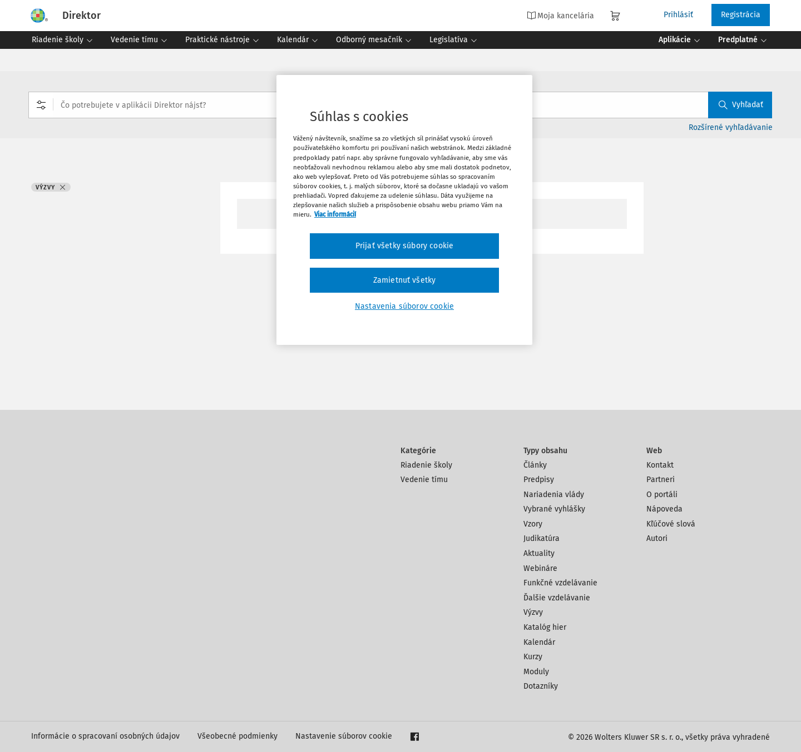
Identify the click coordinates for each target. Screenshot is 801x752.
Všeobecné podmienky (237, 736)
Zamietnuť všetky (404, 280)
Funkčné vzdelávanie (560, 583)
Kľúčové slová (670, 524)
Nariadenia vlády (553, 494)
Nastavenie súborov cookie (343, 736)
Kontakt (660, 465)
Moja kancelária (560, 15)
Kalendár (539, 642)
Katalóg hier (544, 627)
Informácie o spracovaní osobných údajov (105, 736)
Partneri (660, 479)
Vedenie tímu (424, 479)
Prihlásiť (678, 14)
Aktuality (539, 553)
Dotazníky (540, 686)
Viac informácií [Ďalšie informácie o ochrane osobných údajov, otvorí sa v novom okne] (335, 214)
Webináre (540, 568)
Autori (657, 538)
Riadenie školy (426, 465)
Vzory (532, 524)
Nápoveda (664, 509)
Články (535, 465)
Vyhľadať (741, 104)
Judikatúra (541, 538)
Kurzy (532, 656)
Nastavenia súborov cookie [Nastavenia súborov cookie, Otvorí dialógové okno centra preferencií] (404, 306)
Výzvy (533, 612)
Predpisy (538, 479)
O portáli (662, 494)
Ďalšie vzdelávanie (556, 598)
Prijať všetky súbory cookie (404, 245)
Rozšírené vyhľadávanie (731, 127)
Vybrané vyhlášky (554, 509)
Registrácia (740, 14)
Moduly (536, 671)
